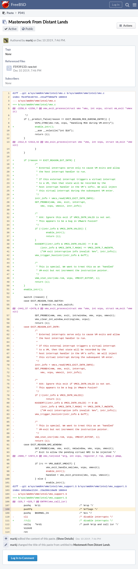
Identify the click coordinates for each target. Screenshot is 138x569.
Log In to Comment (22, 558)
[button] (134, 4)
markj (29, 40)
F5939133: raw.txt (25, 67)
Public (29, 29)
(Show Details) (65, 539)
